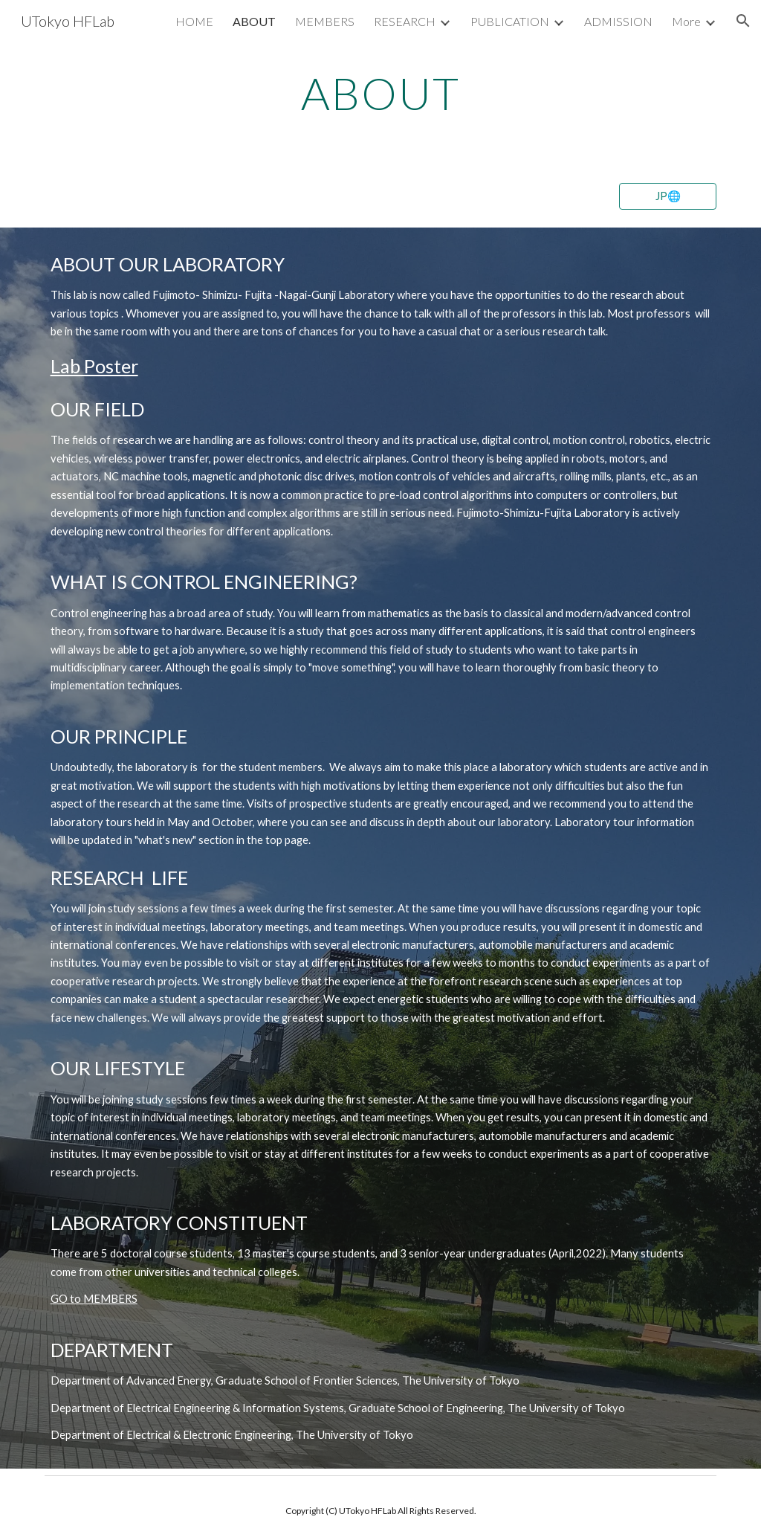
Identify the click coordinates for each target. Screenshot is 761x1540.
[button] (743, 21)
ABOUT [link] (254, 21)
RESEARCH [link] (404, 21)
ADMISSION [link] (618, 21)
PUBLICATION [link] (509, 21)
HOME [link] (194, 21)
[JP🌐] (668, 195)
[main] (380, 92)
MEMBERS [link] (324, 21)
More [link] (686, 21)
